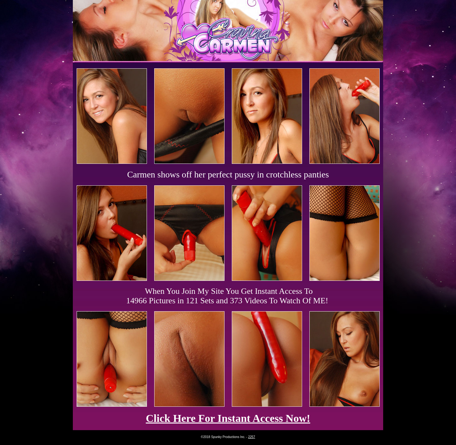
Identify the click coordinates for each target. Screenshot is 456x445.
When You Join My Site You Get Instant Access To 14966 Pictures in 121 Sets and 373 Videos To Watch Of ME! (227, 296)
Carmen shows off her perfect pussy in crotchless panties (228, 174)
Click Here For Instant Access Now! (228, 418)
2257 (251, 437)
